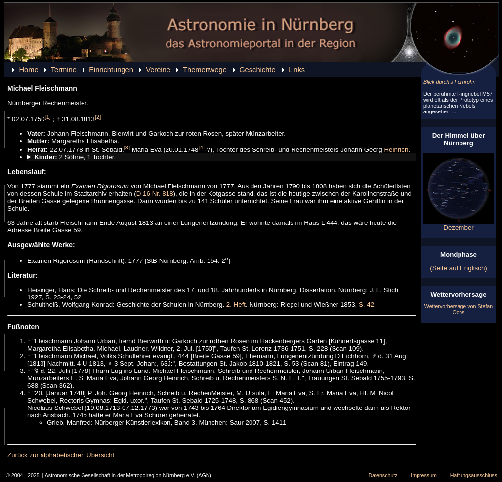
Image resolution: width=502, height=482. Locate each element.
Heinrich (396, 149)
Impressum (424, 475)
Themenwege (205, 70)
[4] (202, 147)
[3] (127, 147)
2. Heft (236, 304)
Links (296, 70)
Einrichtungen (111, 70)
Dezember (458, 224)
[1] (48, 117)
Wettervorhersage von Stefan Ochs (458, 309)
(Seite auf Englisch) (458, 268)
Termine (64, 70)
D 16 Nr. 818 (154, 193)
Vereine (158, 70)
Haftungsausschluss (473, 475)
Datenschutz (382, 475)
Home (28, 70)
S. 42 (366, 304)
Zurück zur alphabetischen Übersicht (60, 455)
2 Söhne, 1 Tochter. (75, 157)
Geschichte (257, 70)
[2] (98, 117)
